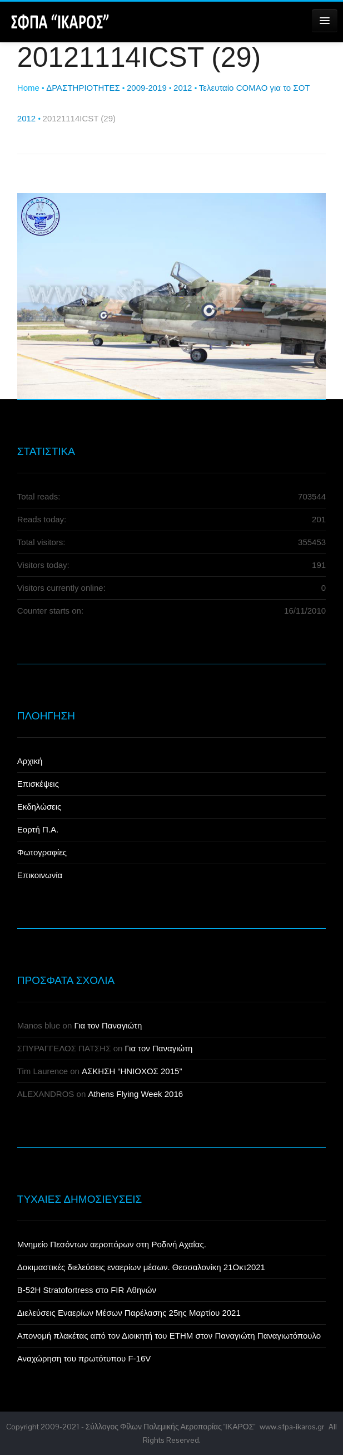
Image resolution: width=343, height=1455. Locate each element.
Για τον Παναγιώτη (108, 1025)
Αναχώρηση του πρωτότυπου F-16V (84, 1358)
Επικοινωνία (39, 875)
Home (28, 87)
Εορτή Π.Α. (37, 829)
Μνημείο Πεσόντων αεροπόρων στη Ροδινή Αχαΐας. (111, 1244)
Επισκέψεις (38, 783)
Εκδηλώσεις (39, 806)
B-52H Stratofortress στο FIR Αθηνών (86, 1290)
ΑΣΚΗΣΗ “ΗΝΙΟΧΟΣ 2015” (132, 1071)
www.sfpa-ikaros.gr (292, 1427)
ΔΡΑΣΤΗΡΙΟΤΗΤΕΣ (83, 87)
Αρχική (30, 761)
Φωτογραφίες (42, 852)
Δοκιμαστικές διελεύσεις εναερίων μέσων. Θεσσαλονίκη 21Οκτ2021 (141, 1267)
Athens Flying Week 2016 (135, 1094)
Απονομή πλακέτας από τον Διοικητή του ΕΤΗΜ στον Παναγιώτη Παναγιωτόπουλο (169, 1335)
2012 (182, 87)
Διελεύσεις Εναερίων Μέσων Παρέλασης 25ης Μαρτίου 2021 (129, 1312)
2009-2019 (147, 87)
